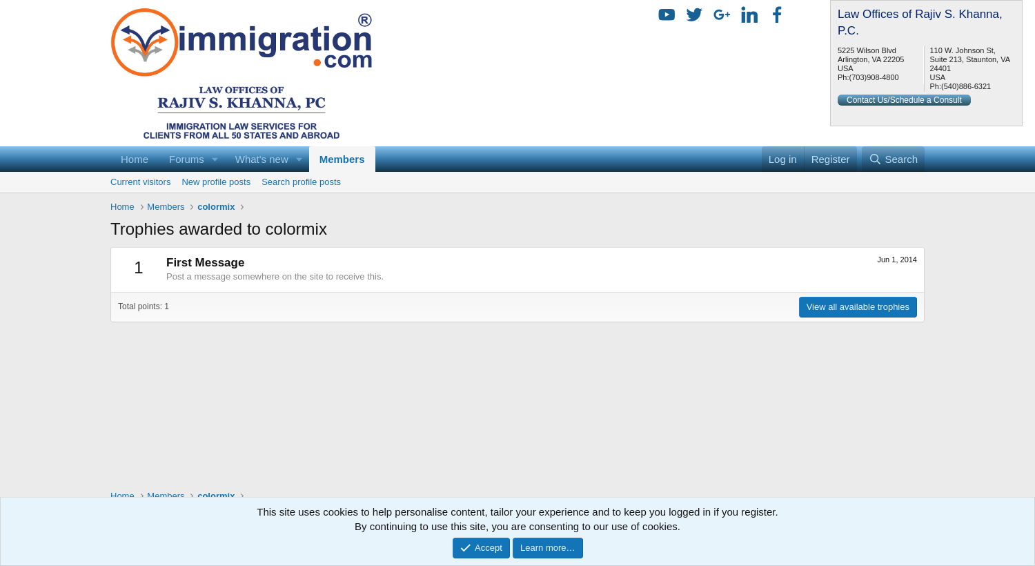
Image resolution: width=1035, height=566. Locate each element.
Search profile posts (301, 182)
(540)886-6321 (966, 86)
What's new (261, 159)
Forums (186, 159)
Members (342, 159)
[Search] (893, 159)
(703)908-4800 (874, 77)
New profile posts (215, 182)
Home (134, 159)
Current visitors (140, 182)
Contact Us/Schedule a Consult (904, 100)
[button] (215, 159)
